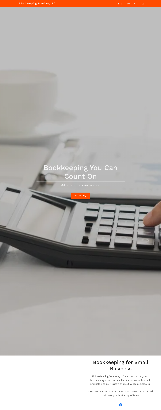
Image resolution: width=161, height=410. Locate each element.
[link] (36, 3)
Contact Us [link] (139, 4)
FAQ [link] (129, 4)
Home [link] (120, 4)
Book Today (80, 196)
